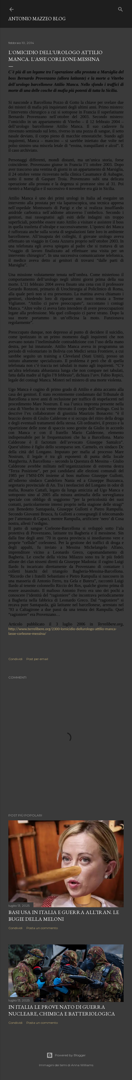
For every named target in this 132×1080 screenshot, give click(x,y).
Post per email (37, 659)
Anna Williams (82, 1065)
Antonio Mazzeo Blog (37, 19)
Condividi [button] (15, 659)
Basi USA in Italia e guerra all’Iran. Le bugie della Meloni (63, 915)
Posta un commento (42, 928)
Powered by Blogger (66, 1055)
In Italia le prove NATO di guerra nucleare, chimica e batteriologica (61, 1010)
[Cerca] (120, 8)
